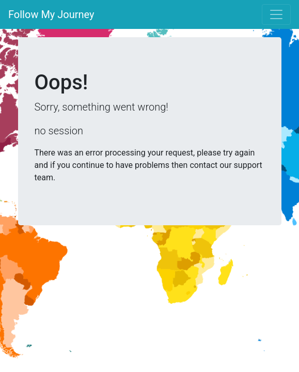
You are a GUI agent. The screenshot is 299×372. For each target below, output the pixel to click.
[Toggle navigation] (276, 14)
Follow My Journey (51, 14)
